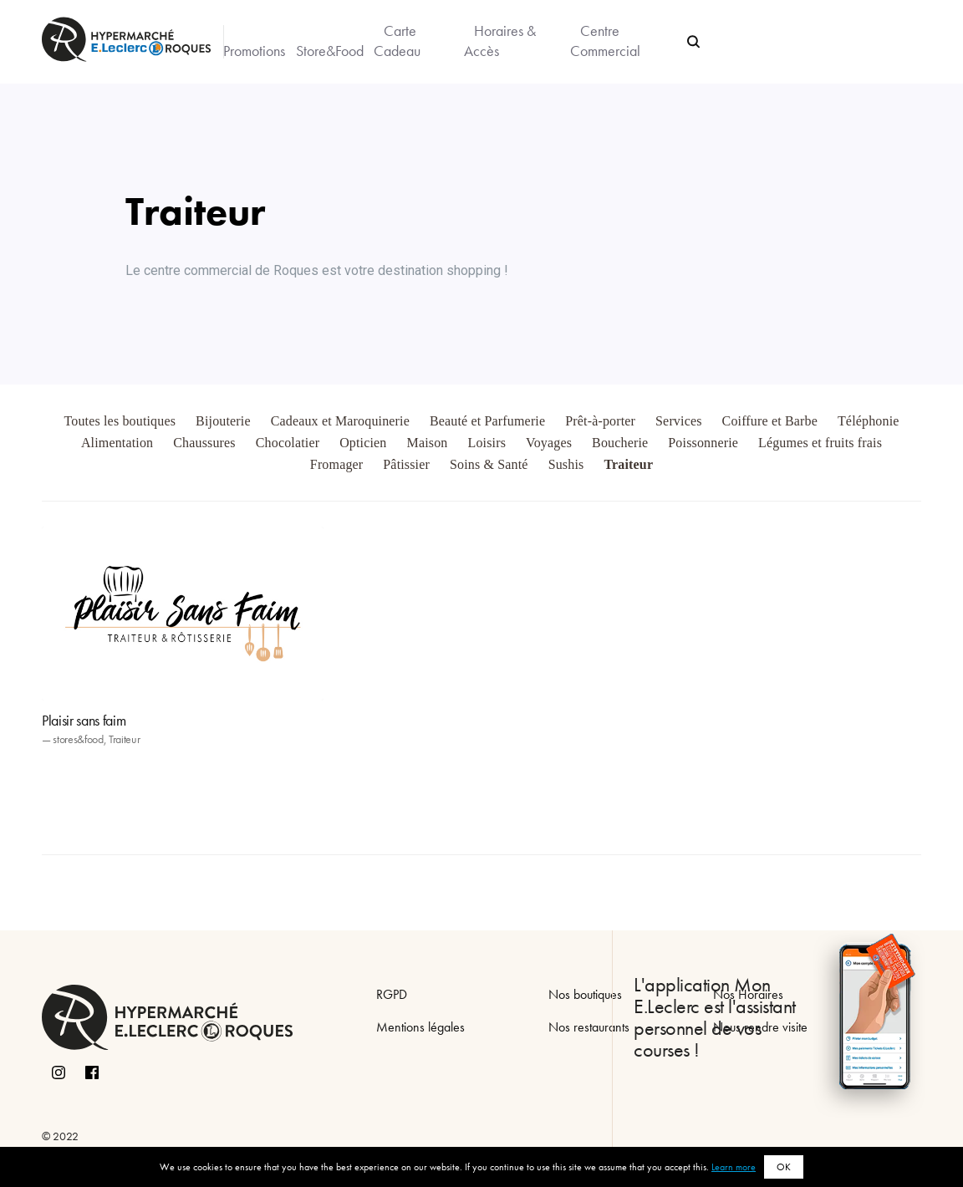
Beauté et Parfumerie (487, 421)
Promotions (254, 50)
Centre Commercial (605, 40)
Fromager (336, 464)
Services (678, 421)
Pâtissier (406, 464)
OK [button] (784, 1167)
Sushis (566, 464)
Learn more (733, 1167)
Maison (427, 443)
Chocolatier (287, 443)
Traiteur (628, 464)
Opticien (362, 443)
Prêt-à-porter (600, 421)
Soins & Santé (489, 464)
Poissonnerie (703, 443)
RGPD (391, 994)
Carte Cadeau (397, 40)
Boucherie (620, 443)
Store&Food (330, 50)
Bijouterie (223, 421)
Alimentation (117, 443)
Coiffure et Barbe (770, 421)
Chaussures (204, 443)
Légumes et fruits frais (820, 443)
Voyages (549, 443)
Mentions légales (420, 1027)
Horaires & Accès (500, 40)
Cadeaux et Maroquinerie (340, 421)
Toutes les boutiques (120, 421)
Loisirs (486, 443)
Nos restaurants (588, 1027)
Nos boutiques (585, 994)
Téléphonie (868, 421)
